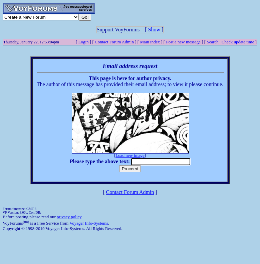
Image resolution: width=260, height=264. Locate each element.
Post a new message (183, 41)
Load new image (130, 155)
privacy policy (69, 216)
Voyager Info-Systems (88, 223)
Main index (150, 41)
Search (212, 41)
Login (83, 41)
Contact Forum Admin (114, 41)
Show (154, 29)
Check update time (238, 41)
